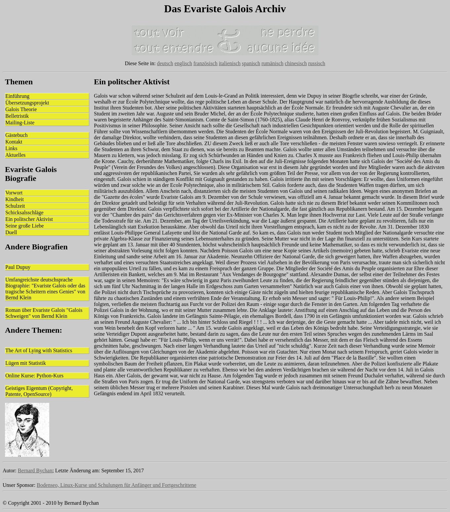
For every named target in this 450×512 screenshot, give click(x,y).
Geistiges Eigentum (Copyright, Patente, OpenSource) (39, 391)
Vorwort (13, 192)
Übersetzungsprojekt (27, 103)
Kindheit (14, 199)
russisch (316, 63)
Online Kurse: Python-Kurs (34, 375)
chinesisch (296, 63)
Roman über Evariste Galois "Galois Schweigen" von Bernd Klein (43, 313)
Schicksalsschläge (24, 212)
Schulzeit (15, 206)
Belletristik (17, 116)
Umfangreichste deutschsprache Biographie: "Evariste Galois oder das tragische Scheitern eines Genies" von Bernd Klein (45, 288)
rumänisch (273, 63)
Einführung (17, 96)
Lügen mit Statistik (25, 363)
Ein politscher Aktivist (29, 219)
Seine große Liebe (24, 226)
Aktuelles (15, 155)
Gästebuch (16, 135)
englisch (183, 63)
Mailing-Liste (19, 122)
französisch (205, 63)
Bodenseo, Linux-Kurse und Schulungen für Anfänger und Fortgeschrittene (116, 485)
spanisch (251, 63)
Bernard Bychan (35, 470)
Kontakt (13, 142)
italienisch (230, 63)
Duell (11, 232)
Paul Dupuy (17, 267)
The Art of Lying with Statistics (38, 350)
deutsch (165, 63)
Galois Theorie (21, 109)
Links (11, 148)
